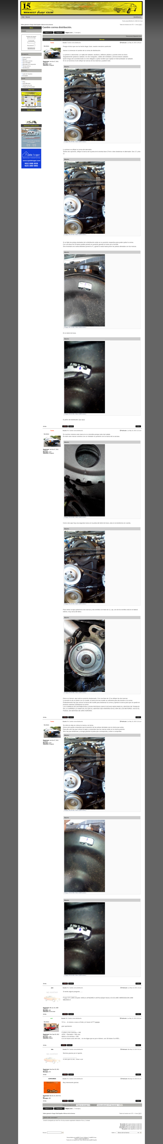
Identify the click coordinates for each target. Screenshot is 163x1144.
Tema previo (129, 36)
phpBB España (93, 1140)
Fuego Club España (35, 24)
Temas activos (27, 66)
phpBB (77, 1137)
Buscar (28, 17)
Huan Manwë (83, 1140)
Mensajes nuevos (27, 61)
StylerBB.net (85, 1138)
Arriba (44, 426)
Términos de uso (27, 85)
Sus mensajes (26, 62)
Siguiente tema (137, 36)
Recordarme (31, 45)
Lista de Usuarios (27, 74)
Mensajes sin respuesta (29, 64)
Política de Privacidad (29, 87)
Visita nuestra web (31, 107)
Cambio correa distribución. (57, 27)
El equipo (25, 75)
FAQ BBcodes (26, 83)
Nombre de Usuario (31, 36)
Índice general (25, 24)
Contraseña (31, 41)
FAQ (23, 17)
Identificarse (137, 17)
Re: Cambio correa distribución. (75, 430)
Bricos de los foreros (47, 24)
